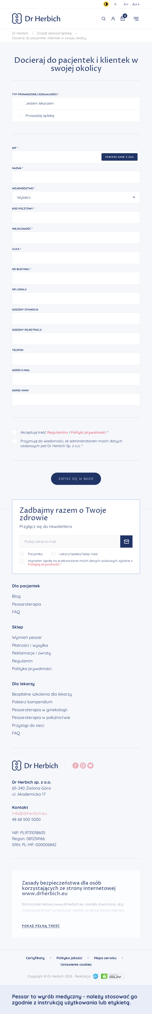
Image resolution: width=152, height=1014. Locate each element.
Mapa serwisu (105, 958)
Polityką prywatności (44, 564)
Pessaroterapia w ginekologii (39, 709)
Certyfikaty (35, 958)
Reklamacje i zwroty (31, 653)
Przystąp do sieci (28, 725)
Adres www (20, 391)
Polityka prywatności (32, 668)
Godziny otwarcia (25, 310)
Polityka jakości (69, 958)
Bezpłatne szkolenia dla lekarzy (42, 694)
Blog (16, 596)
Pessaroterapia (26, 604)
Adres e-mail (21, 370)
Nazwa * (17, 168)
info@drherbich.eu (29, 813)
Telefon (17, 350)
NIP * (15, 148)
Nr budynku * (21, 269)
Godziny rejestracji (27, 330)
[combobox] (76, 198)
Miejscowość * (22, 229)
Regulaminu (57, 433)
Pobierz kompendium (32, 701)
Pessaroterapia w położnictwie (41, 717)
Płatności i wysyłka (30, 645)
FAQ (16, 611)
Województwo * (23, 188)
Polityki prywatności (88, 433)
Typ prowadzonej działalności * (35, 94)
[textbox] (73, 198)
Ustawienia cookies (76, 964)
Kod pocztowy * (23, 209)
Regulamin (22, 661)
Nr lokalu (19, 290)
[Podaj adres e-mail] (69, 541)
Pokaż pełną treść (41, 926)
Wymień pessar (27, 637)
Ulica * (16, 249)
